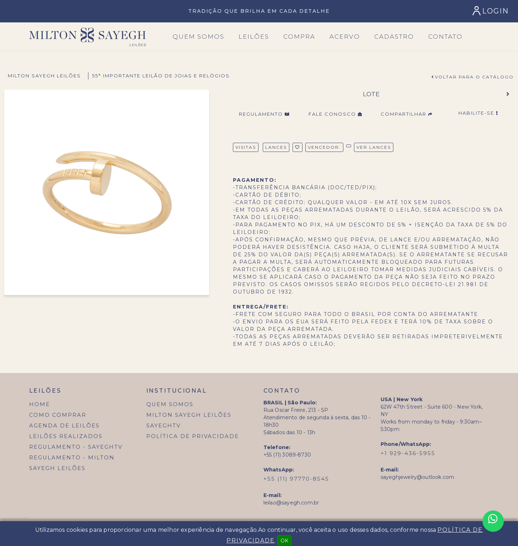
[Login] (491, 11)
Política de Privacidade (192, 436)
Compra (299, 36)
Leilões (254, 36)
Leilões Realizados (66, 436)
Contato (445, 36)
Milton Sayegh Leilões (44, 75)
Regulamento (264, 114)
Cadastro (394, 36)
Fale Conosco (335, 114)
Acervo (344, 36)
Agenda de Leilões (64, 425)
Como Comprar (57, 415)
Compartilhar (407, 114)
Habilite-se (478, 113)
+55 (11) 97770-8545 (296, 479)
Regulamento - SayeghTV (75, 447)
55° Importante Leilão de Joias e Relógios (161, 75)
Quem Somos (169, 404)
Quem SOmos (198, 36)
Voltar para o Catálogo (474, 77)
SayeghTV (163, 425)
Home (39, 404)
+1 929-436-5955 (408, 453)
